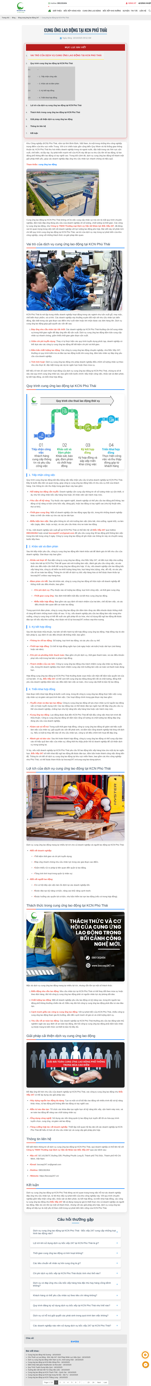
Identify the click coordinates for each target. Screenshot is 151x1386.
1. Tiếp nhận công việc (48, 76)
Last (105, 1382)
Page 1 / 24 (48, 1382)
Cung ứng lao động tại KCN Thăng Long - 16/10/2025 (48, 1377)
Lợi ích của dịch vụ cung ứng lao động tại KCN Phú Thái (56, 105)
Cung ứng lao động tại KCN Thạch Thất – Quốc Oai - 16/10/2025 (52, 1372)
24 (93, 1382)
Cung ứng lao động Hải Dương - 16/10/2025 (44, 1355)
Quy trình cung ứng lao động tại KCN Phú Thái (51, 63)
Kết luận (34, 133)
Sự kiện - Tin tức (130, 10)
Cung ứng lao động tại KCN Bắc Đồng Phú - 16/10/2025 (49, 1362)
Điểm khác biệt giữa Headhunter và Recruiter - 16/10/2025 (49, 1365)
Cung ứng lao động (92, 10)
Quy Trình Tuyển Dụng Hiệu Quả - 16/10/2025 (45, 1367)
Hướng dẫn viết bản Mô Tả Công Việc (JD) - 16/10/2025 (49, 1370)
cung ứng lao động (48, 164)
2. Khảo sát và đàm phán (49, 84)
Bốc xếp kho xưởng (112, 10)
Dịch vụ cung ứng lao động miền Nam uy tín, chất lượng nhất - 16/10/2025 (55, 1360)
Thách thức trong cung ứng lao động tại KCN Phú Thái (55, 112)
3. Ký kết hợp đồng (46, 90)
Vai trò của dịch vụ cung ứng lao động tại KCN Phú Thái (66, 55)
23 (88, 1382)
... (84, 1382)
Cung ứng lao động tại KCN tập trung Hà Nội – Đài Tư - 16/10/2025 (53, 1375)
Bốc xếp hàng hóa (72, 10)
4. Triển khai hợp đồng (48, 98)
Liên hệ (143, 10)
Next (99, 1382)
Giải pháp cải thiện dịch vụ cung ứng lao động (51, 119)
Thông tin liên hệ (38, 126)
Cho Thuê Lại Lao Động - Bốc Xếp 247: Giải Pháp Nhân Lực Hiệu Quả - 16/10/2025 (59, 1357)
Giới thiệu (57, 10)
